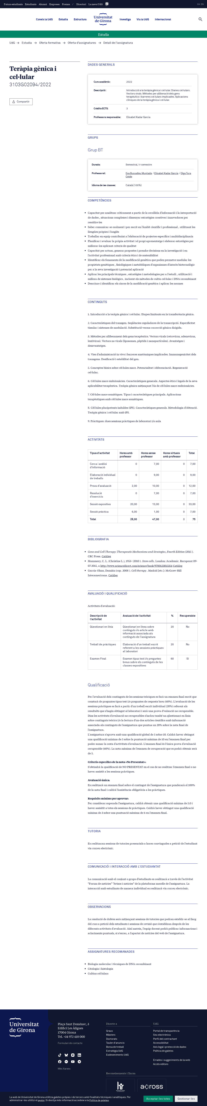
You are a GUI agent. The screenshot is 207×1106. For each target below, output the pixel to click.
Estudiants (30, 4)
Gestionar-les (186, 1098)
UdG (12, 43)
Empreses (54, 4)
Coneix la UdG (44, 19)
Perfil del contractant (165, 1038)
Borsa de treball (115, 1046)
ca (198, 4)
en (202, 4)
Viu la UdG (143, 19)
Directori (81, 4)
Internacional (163, 19)
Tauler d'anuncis (115, 1042)
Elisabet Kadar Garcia (166, 173)
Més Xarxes (64, 1069)
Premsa (66, 4)
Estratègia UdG (114, 1050)
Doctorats (111, 1038)
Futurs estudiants (13, 4)
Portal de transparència (166, 1031)
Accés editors (160, 1063)
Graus (109, 1031)
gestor (41, 1100)
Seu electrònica (162, 1034)
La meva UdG (95, 4)
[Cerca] (200, 19)
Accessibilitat (160, 1042)
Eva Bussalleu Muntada (139, 173)
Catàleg (106, 556)
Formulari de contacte (70, 1043)
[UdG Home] (103, 19)
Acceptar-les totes (158, 1098)
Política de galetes (163, 1050)
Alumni (43, 4)
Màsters (110, 1034)
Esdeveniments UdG (117, 1054)
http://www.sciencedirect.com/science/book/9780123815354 (136, 565)
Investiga (125, 19)
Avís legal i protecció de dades (169, 1046)
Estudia (63, 19)
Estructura (80, 19)
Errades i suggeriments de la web (171, 1059)
